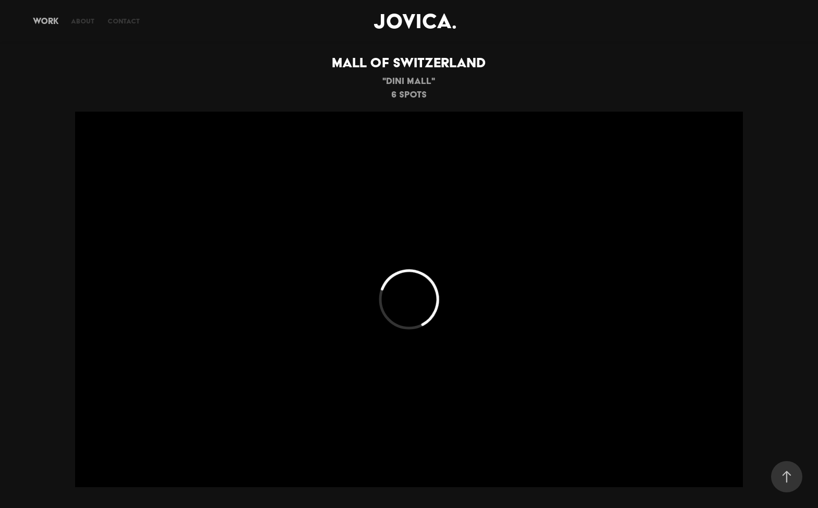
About (82, 21)
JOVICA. (415, 21)
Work (45, 21)
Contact (123, 21)
